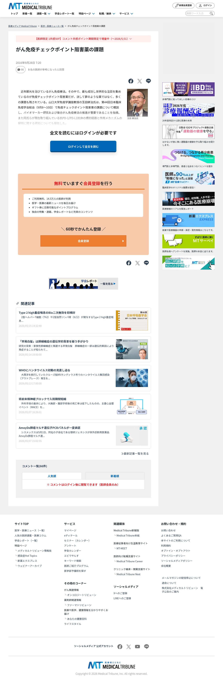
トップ (14, 13)
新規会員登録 (183, 5)
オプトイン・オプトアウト (175, 550)
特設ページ (85, 13)
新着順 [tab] (115, 476)
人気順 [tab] (52, 476)
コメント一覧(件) (34, 466)
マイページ (70, 530)
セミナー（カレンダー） (77, 540)
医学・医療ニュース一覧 (52, 25)
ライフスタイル (72, 624)
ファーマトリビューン (79, 605)
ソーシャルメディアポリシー (177, 560)
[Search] (200, 13)
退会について (169, 583)
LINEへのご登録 (122, 598)
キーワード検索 (72, 560)
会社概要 (166, 566)
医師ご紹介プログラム (76, 566)
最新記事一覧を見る (135, 453)
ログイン (205, 5)
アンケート (70, 545)
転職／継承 (105, 13)
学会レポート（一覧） (27, 540)
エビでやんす (71, 555)
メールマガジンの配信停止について (181, 578)
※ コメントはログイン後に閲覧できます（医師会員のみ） (83, 484)
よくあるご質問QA (171, 535)
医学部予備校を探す (75, 571)
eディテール (71, 535)
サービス (124, 13)
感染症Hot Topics (27, 555)
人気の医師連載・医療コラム (30, 535)
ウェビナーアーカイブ (30, 566)
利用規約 (166, 545)
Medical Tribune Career (130, 561)
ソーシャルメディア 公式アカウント (93, 646)
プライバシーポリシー (173, 555)
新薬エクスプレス (27, 560)
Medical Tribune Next (128, 574)
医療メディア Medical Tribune (22, 25)
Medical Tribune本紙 (128, 535)
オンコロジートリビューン (81, 595)
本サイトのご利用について (175, 540)
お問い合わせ (168, 530)
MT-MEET (122, 548)
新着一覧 (27, 13)
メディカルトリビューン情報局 (34, 550)
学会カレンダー (72, 550)
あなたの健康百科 (77, 619)
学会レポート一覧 (64, 13)
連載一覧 (42, 13)
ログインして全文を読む (83, 146)
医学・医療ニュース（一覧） (30, 530)
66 (20, 69)
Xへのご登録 (120, 593)
